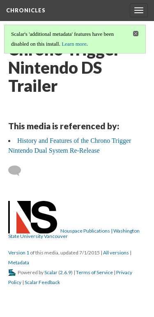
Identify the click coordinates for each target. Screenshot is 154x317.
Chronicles (26, 10)
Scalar (50, 272)
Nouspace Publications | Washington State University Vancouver (74, 233)
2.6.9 (65, 272)
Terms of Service (94, 272)
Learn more (74, 44)
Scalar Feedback (42, 282)
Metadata (18, 262)
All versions (116, 252)
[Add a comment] (18, 170)
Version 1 (18, 252)
